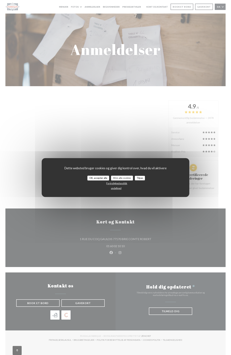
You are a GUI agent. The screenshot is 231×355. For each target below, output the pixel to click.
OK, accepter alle (98, 178)
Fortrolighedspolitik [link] (116, 183)
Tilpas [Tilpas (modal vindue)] (140, 178)
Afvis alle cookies (122, 178)
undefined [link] (116, 188)
